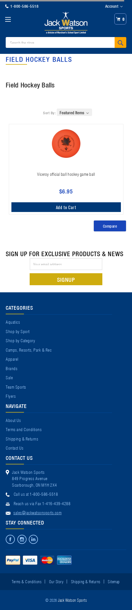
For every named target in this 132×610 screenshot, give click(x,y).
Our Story (56, 581)
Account (114, 6)
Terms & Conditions (26, 581)
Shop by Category (20, 340)
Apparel (12, 359)
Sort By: (49, 113)
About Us (13, 420)
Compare (110, 226)
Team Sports (16, 386)
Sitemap (114, 581)
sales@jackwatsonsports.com (37, 512)
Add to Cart (66, 207)
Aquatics (13, 322)
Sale (9, 377)
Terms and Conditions (24, 429)
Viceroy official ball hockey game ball (66, 174)
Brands (11, 368)
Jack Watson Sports (72, 600)
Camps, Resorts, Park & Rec (29, 349)
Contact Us (14, 447)
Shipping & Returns (22, 438)
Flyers (11, 396)
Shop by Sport (18, 331)
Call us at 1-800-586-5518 (36, 494)
